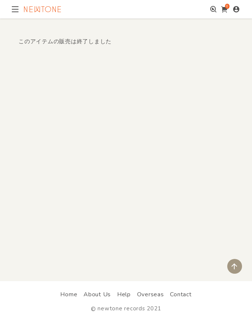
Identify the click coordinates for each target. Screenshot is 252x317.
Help (124, 294)
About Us (97, 294)
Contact (180, 294)
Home (68, 294)
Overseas (150, 294)
